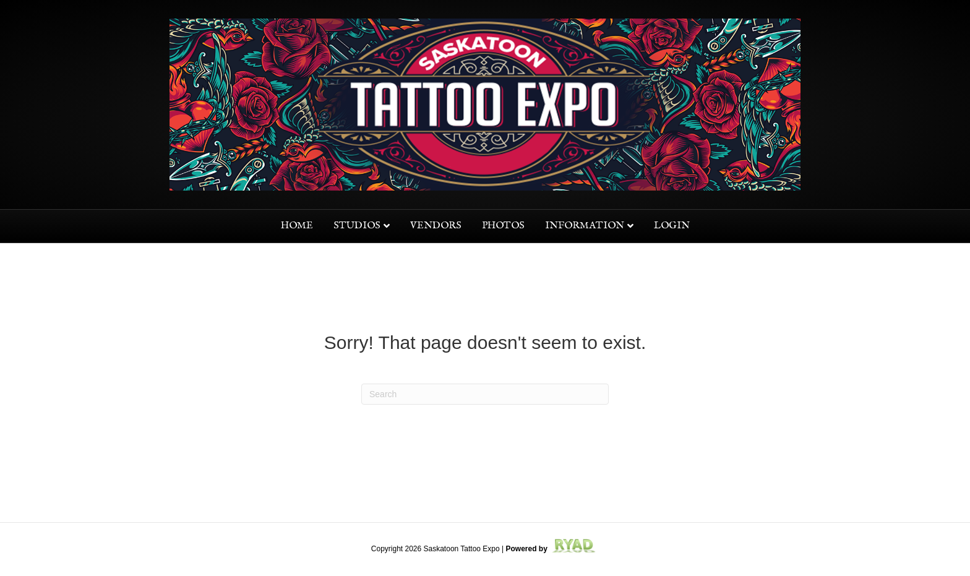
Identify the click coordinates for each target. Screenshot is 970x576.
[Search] (485, 394)
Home (297, 226)
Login (672, 226)
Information (584, 226)
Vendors (435, 226)
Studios (356, 226)
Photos (503, 226)
